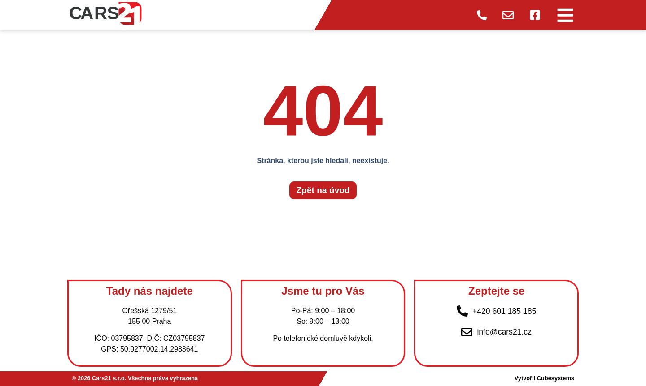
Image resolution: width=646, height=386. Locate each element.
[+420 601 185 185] (462, 311)
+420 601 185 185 (504, 311)
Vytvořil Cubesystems (544, 378)
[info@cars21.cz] (466, 332)
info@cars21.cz (504, 331)
